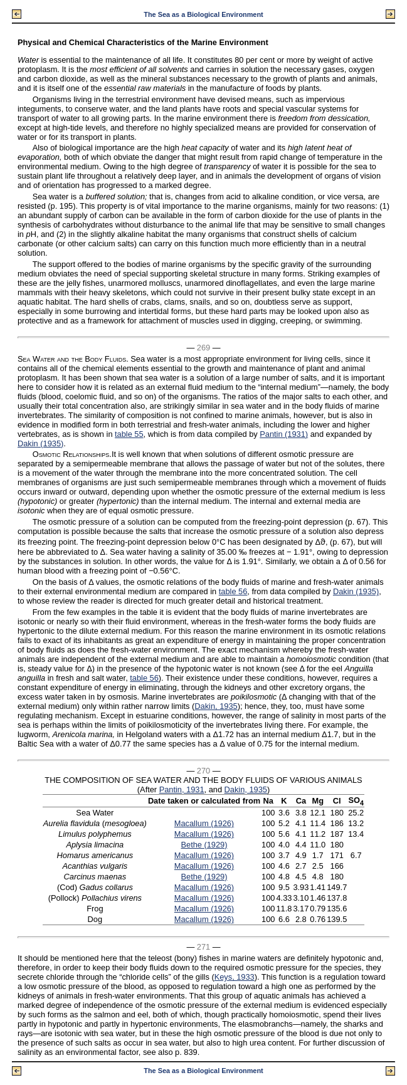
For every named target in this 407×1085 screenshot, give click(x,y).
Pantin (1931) (284, 434)
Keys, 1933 (234, 977)
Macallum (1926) (204, 823)
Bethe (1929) (204, 844)
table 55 (129, 434)
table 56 (233, 591)
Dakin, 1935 (215, 706)
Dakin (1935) (40, 443)
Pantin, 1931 (181, 789)
